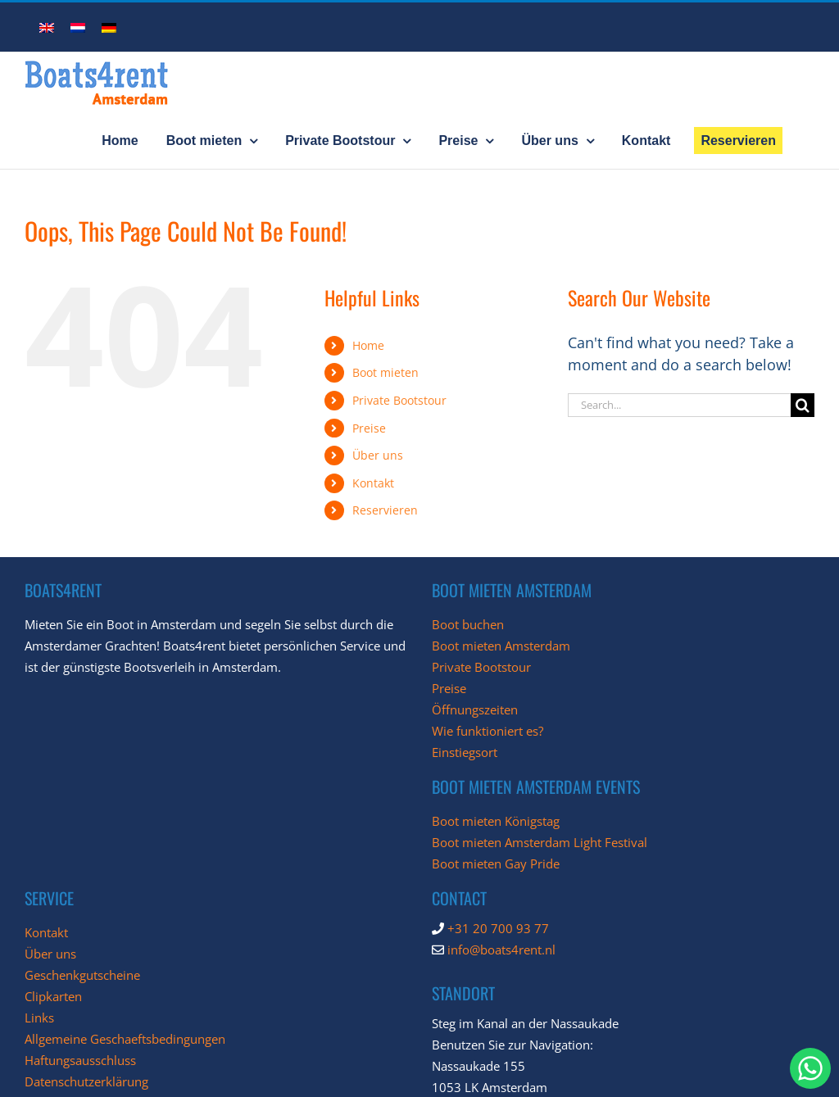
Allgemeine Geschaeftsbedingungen (125, 1039)
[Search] (802, 405)
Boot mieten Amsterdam (501, 645)
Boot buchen (468, 624)
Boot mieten (385, 372)
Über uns (377, 455)
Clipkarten (53, 996)
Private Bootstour (399, 400)
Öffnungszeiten (475, 709)
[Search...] (679, 405)
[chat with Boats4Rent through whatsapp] (810, 1068)
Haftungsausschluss (80, 1060)
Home (368, 345)
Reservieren (385, 510)
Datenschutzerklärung (86, 1081)
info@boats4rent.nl (501, 949)
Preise (369, 428)
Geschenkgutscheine (82, 975)
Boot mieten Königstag (496, 821)
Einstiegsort (464, 752)
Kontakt (373, 483)
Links (39, 1017)
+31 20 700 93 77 (498, 928)
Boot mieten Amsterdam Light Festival (539, 842)
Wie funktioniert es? (487, 731)
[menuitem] (46, 27)
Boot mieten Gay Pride (496, 863)
